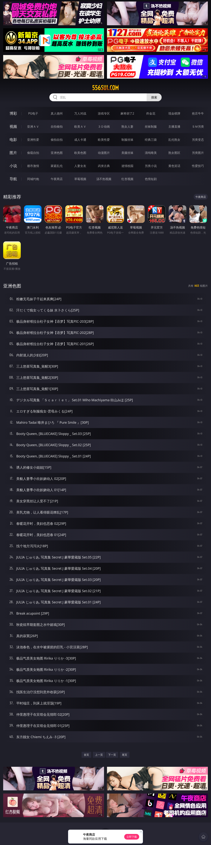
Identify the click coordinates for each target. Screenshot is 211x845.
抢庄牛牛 (198, 113)
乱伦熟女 (174, 140)
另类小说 (151, 166)
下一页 (112, 754)
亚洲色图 (57, 153)
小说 (13, 165)
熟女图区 (174, 153)
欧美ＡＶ (80, 126)
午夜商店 (57, 179)
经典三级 (151, 140)
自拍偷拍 (57, 126)
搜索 (154, 97)
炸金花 (150, 113)
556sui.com (105, 88)
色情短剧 (151, 179)
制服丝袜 (127, 140)
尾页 (124, 754)
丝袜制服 (151, 126)
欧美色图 (80, 153)
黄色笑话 (174, 166)
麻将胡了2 (127, 113)
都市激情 (33, 166)
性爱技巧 (198, 166)
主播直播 (174, 126)
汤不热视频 (103, 179)
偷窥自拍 (33, 153)
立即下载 (131, 836)
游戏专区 (104, 113)
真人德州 (57, 113)
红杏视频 (127, 179)
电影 (13, 139)
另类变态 (198, 140)
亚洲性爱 (33, 140)
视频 (13, 126)
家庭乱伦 (57, 166)
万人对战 (80, 113)
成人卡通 (80, 140)
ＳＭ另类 (198, 126)
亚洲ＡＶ (33, 126)
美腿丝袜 (127, 153)
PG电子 (33, 113)
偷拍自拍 (57, 140)
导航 (13, 178)
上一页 (99, 754)
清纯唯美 (151, 153)
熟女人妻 (127, 126)
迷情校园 (127, 166)
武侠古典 (104, 166)
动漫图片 (104, 153)
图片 (13, 152)
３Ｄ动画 (104, 126)
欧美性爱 (104, 140)
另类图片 (198, 153)
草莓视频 (80, 179)
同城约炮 (33, 179)
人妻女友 (80, 166)
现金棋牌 (174, 113)
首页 (86, 754)
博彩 (13, 113)
